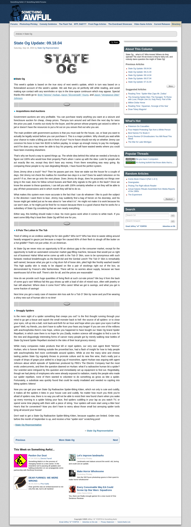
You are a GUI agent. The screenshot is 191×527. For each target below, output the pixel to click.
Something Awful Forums (36, 2)
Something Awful (17, 2)
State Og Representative (48, 48)
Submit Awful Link (124, 522)
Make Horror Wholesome (90, 471)
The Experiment (135, 195)
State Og (28, 34)
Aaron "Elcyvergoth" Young (74, 95)
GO (172, 215)
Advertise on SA (169, 226)
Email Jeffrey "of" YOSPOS (136, 226)
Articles (19, 34)
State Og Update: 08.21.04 (139, 72)
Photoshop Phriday (84, 458)
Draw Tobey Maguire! (137, 109)
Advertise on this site (89, 522)
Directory (176, 24)
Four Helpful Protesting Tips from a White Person (149, 130)
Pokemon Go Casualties (138, 126)
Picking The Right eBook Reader (142, 186)
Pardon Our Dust (37, 455)
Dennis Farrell (46, 458)
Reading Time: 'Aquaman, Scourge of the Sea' (148, 106)
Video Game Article (84, 493)
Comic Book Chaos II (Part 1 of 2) (142, 179)
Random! (169, 199)
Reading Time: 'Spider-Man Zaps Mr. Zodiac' (147, 94)
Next (115, 440)
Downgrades (133, 182)
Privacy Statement (107, 522)
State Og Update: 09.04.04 (139, 68)
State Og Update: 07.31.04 (139, 82)
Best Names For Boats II (138, 133)
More (171, 86)
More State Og (67, 440)
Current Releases (162, 24)
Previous (20, 440)
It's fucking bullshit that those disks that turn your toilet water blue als (155, 162)
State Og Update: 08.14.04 (139, 75)
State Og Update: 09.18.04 (38, 43)
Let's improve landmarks (90, 455)
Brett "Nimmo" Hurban (49, 95)
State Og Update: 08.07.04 (139, 78)
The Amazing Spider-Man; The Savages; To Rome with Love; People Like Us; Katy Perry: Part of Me (150, 98)
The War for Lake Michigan (140, 142)
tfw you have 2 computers (147, 159)
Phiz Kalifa (45, 484)
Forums (14, 24)
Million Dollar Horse (136, 103)
